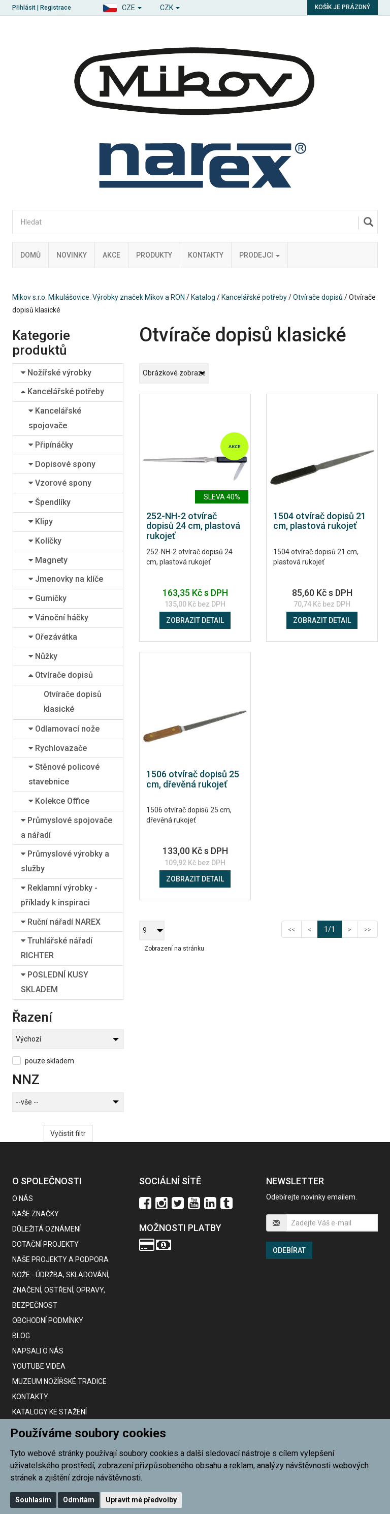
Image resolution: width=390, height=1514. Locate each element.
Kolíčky (44, 541)
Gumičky (47, 598)
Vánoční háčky (58, 617)
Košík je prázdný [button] (342, 7)
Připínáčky (50, 445)
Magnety (48, 560)
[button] (122, 6)
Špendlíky (49, 502)
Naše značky (35, 1214)
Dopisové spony (61, 464)
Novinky (71, 255)
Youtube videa (39, 1366)
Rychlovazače (57, 748)
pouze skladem (49, 1061)
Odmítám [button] (78, 1500)
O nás (22, 1198)
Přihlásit (24, 7)
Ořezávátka (52, 637)
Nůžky (42, 656)
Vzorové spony (59, 483)
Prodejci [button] (259, 255)
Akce (111, 255)
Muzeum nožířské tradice (59, 1381)
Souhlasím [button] (33, 1500)
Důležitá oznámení (46, 1229)
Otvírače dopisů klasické (73, 701)
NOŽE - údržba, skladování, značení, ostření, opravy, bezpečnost (61, 1290)
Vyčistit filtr (68, 1133)
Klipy (40, 521)
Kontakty (205, 255)
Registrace (55, 7)
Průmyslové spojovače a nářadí (66, 827)
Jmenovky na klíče (65, 579)
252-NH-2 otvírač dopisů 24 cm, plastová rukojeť (193, 526)
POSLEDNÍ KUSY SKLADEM (54, 982)
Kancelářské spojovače (54, 418)
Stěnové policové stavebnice (64, 774)
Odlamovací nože (64, 729)
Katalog (203, 297)
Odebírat (289, 1250)
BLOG (21, 1336)
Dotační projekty (45, 1244)
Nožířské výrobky (56, 372)
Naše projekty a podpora (60, 1259)
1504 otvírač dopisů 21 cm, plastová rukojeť (319, 521)
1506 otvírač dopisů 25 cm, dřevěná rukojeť (192, 779)
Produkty (154, 255)
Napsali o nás (37, 1351)
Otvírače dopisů (318, 297)
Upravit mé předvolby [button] (141, 1500)
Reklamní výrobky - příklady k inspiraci (59, 895)
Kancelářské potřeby (254, 297)
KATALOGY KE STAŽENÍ (49, 1412)
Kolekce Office (58, 801)
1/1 (333, 928)
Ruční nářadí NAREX (61, 922)
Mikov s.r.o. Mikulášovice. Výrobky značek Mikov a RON (98, 297)
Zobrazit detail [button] (195, 620)
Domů (30, 255)
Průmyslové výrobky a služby (65, 861)
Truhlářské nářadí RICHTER (56, 948)
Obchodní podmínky (47, 1320)
